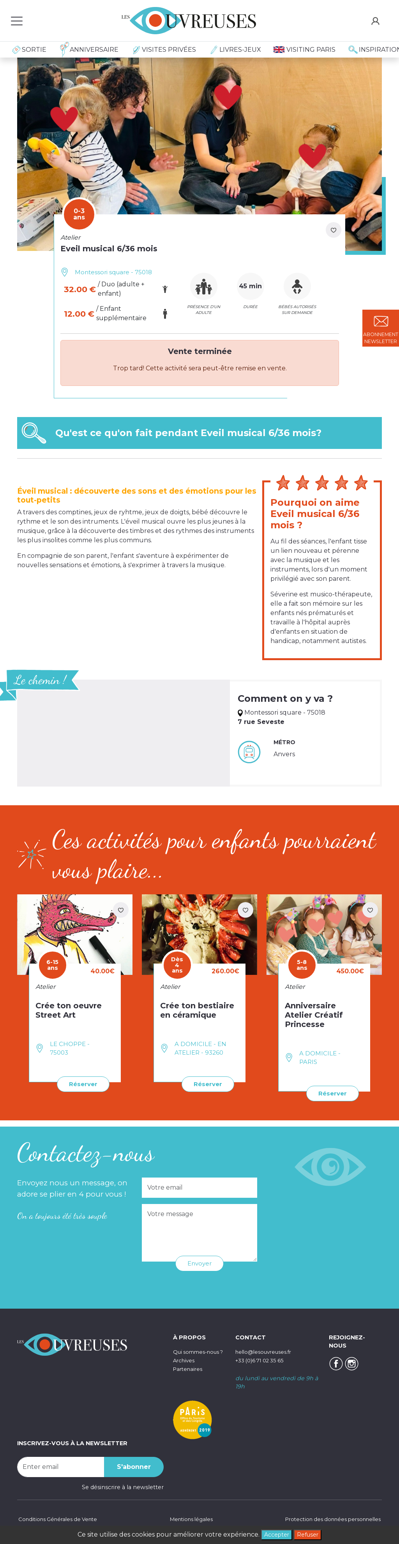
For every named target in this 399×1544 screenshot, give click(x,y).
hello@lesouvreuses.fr (266, 1351)
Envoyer (199, 1262)
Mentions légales (189, 1518)
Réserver (82, 1083)
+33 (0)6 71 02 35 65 (263, 1359)
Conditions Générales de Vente (60, 1518)
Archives (185, 1367)
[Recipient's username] (60, 1466)
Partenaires (189, 1376)
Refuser (309, 1534)
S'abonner (134, 1466)
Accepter (275, 1534)
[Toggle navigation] (16, 20)
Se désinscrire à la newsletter (123, 1486)
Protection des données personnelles (328, 1518)
